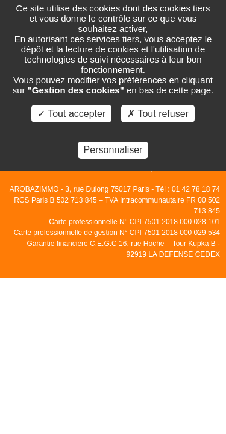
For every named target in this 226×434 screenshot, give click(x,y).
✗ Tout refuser (158, 113)
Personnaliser (113, 150)
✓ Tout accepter (71, 113)
